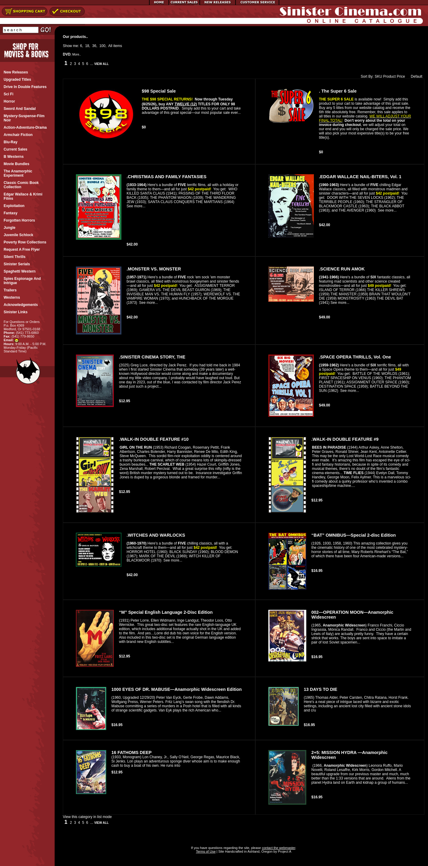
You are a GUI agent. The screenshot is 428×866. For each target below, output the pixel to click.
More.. (76, 54)
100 (102, 46)
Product (389, 76)
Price (401, 76)
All (110, 46)
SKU (378, 76)
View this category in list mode (87, 817)
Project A (284, 851)
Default (415, 76)
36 (94, 46)
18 (87, 46)
